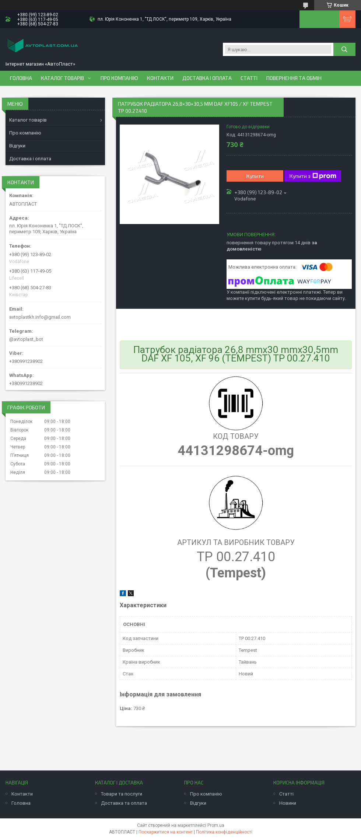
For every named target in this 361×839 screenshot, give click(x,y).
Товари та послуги (121, 794)
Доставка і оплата (207, 78)
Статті (249, 78)
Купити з (313, 176)
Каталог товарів (62, 78)
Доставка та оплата (124, 803)
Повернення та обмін (294, 78)
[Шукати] (344, 49)
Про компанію (119, 78)
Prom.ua (215, 825)
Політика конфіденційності (224, 832)
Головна (21, 78)
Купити (255, 176)
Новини (287, 803)
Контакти (160, 78)
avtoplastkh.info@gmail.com (40, 317)
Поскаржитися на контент (166, 832)
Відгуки (17, 145)
